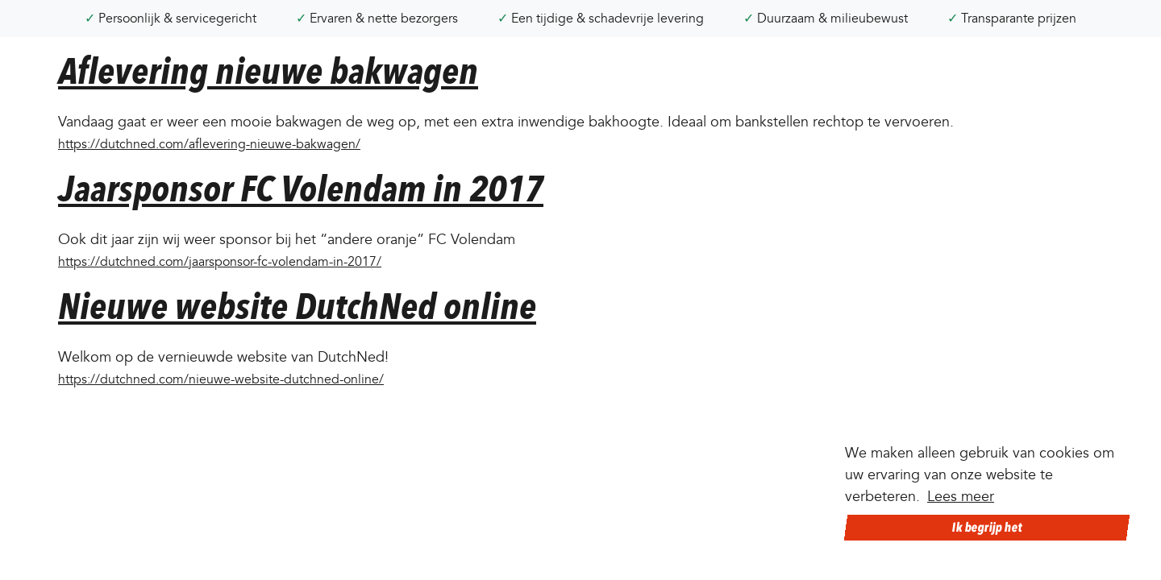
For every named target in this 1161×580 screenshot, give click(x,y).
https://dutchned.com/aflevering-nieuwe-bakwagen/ (209, 144)
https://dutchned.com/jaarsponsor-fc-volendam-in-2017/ (219, 262)
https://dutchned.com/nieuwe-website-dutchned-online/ (221, 379)
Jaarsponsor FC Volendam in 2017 (300, 189)
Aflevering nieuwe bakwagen (268, 71)
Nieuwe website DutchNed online (297, 306)
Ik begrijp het (987, 527)
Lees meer (960, 496)
